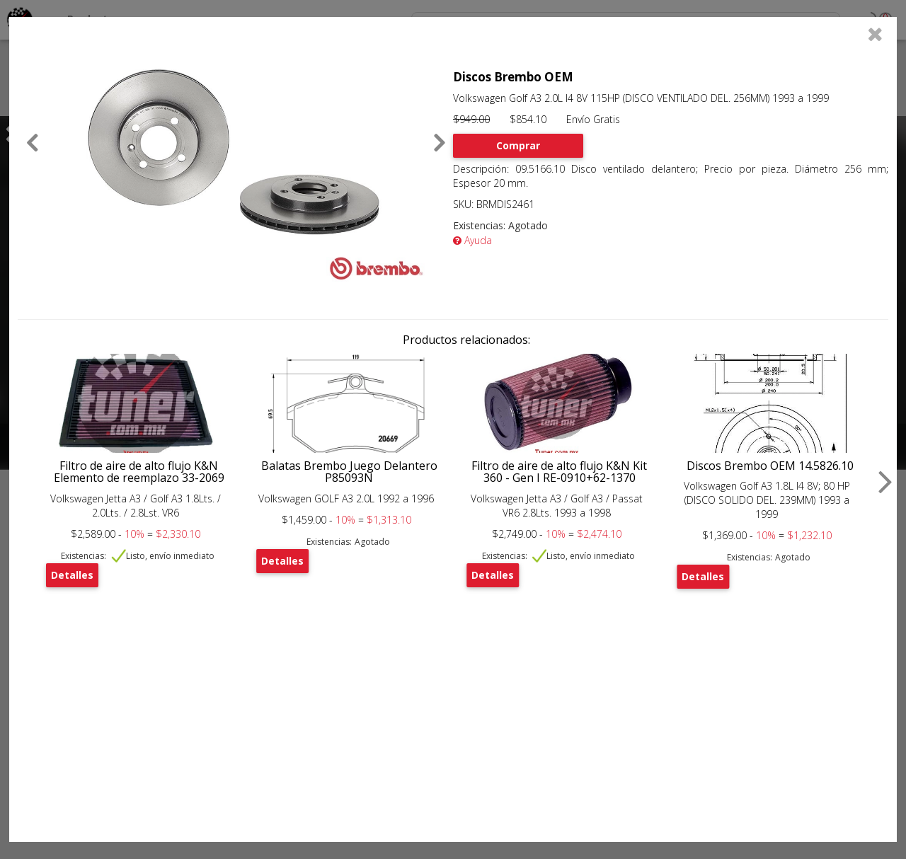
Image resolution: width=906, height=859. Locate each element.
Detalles (72, 575)
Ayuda (472, 240)
